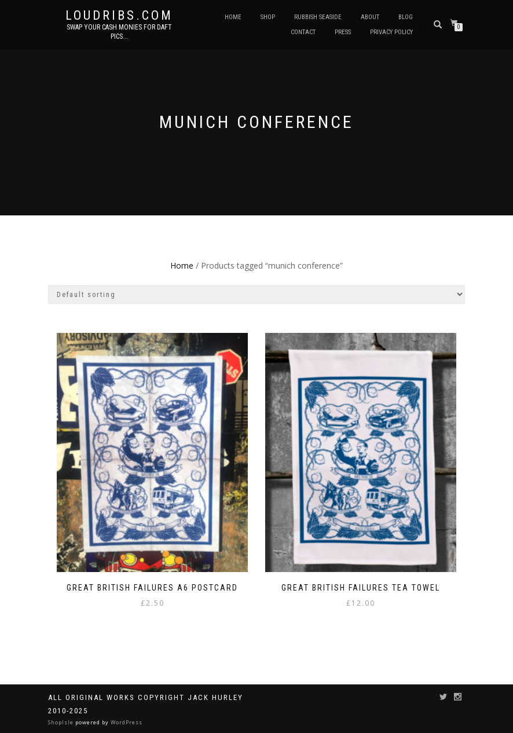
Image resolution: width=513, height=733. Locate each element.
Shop (268, 17)
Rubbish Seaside (318, 17)
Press (343, 32)
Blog (405, 17)
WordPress (125, 722)
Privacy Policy (391, 32)
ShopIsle (61, 722)
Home (233, 17)
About (370, 17)
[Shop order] (256, 294)
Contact (303, 32)
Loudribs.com (119, 16)
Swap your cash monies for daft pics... (119, 32)
